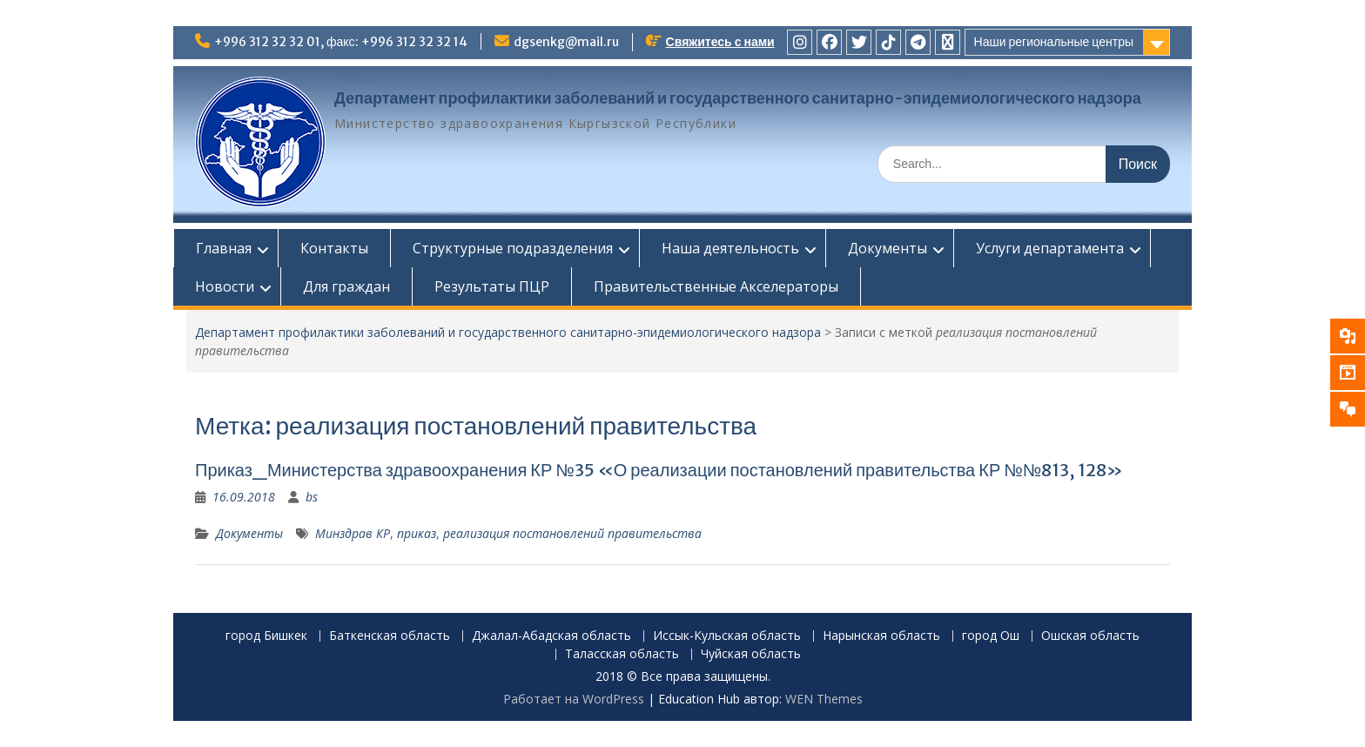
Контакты (334, 248)
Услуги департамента (1050, 248)
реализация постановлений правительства (572, 533)
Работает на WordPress (573, 698)
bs (312, 496)
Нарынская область (881, 636)
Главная (224, 248)
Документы (887, 248)
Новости (224, 286)
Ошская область (1090, 636)
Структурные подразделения (513, 248)
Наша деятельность (730, 248)
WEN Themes (824, 698)
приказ (416, 533)
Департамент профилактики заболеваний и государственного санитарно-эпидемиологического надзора (737, 98)
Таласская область (622, 654)
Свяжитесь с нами (720, 42)
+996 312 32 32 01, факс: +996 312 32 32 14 (340, 42)
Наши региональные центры (1053, 42)
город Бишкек (266, 636)
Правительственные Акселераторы (716, 286)
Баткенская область (389, 636)
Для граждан (346, 286)
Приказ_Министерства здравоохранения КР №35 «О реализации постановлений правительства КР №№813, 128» (659, 470)
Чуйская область (751, 654)
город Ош (990, 636)
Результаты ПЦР (491, 286)
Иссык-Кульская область (727, 636)
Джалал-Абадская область (551, 636)
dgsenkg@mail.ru (566, 42)
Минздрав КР (352, 533)
